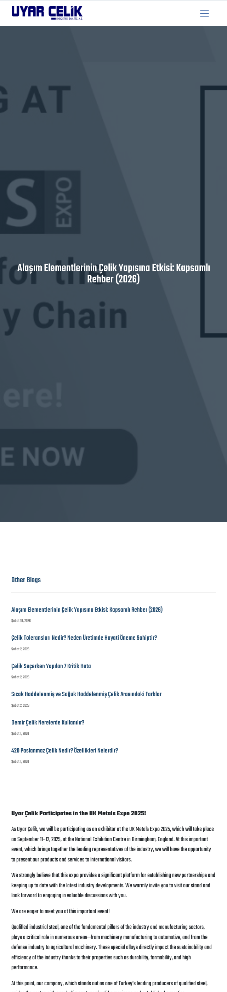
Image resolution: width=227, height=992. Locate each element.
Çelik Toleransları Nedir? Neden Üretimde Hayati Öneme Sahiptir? (84, 638)
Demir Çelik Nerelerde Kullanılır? (47, 723)
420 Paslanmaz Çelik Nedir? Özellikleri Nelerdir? (64, 751)
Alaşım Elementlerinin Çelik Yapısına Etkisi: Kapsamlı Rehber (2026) (87, 610)
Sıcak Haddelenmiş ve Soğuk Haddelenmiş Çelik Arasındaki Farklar (86, 694)
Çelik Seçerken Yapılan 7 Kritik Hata (51, 666)
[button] (204, 13)
